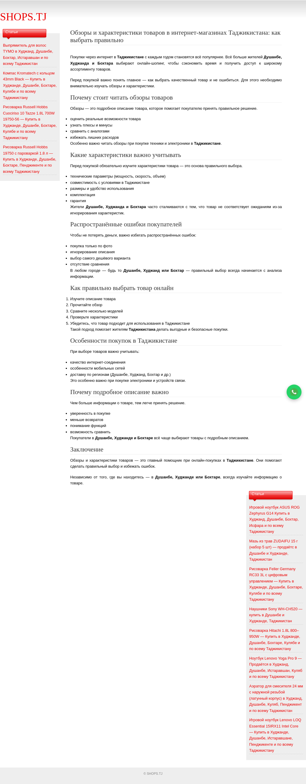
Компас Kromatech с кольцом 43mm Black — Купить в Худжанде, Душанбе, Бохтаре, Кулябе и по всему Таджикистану (30, 85)
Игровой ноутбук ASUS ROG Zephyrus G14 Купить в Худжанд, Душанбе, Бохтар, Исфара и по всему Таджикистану (274, 519)
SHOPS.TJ (23, 17)
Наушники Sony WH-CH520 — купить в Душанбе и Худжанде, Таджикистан (275, 615)
